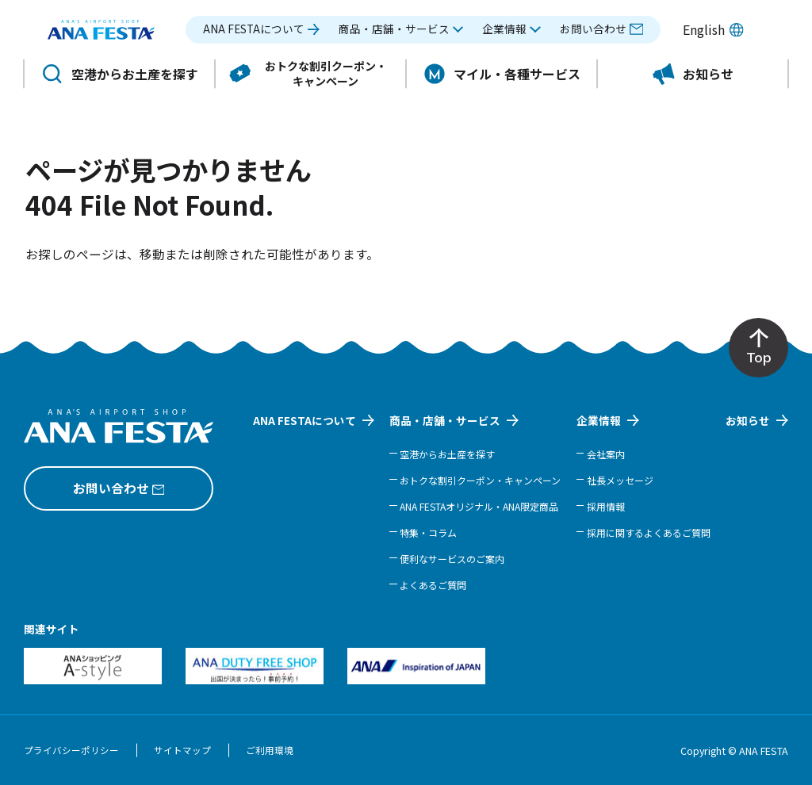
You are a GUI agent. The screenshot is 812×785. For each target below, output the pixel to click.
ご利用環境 (269, 750)
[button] (401, 30)
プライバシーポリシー (71, 750)
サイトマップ (182, 750)
